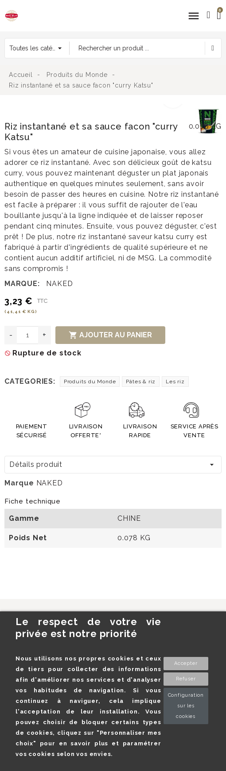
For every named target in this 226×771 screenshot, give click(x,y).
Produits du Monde (90, 381)
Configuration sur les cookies (186, 705)
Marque (19, 483)
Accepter (185, 663)
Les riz (175, 381)
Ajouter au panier (110, 335)
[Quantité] (27, 335)
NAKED (59, 283)
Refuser (186, 679)
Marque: (22, 283)
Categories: (29, 381)
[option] (97, 109)
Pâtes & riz (141, 381)
